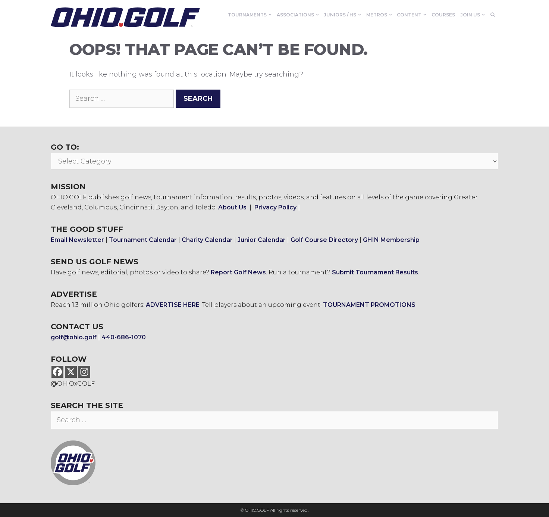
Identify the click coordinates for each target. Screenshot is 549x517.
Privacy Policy (275, 207)
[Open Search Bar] (492, 14)
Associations (299, 14)
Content (413, 14)
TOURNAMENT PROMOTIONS (369, 304)
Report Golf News (238, 272)
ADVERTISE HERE (173, 304)
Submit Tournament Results (375, 272)
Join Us (473, 14)
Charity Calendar (207, 239)
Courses (443, 15)
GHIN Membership (391, 239)
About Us (232, 207)
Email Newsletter (77, 239)
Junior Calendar (262, 239)
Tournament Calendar (143, 239)
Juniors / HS (344, 14)
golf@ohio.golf (74, 337)
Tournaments (251, 14)
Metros (380, 14)
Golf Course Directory (324, 239)
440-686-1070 (123, 337)
